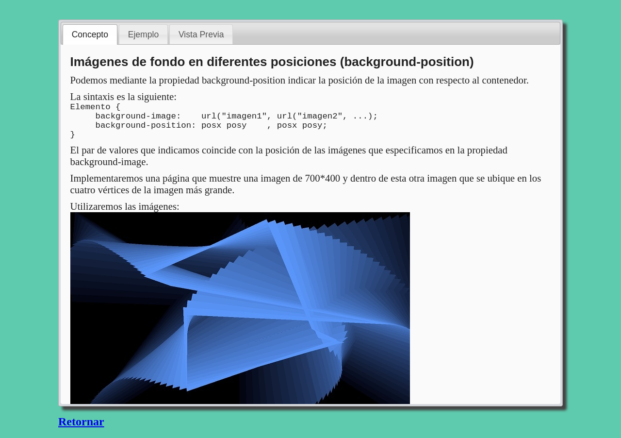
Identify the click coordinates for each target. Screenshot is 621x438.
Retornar (81, 421)
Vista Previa (201, 34)
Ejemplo (143, 34)
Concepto (90, 34)
